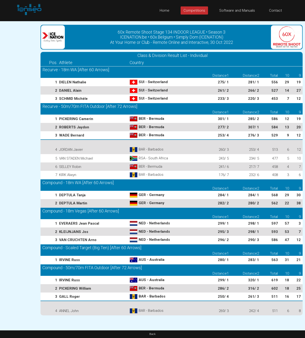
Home (164, 10)
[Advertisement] (19, 92)
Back (152, 334)
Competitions (194, 10)
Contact (275, 10)
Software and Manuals (237, 10)
